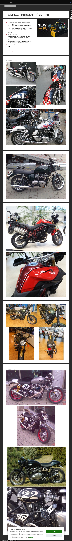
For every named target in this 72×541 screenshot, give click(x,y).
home (8, 5)
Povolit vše (54, 531)
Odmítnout (54, 535)
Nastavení (31, 537)
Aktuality (12, 2)
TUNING (13, 5)
